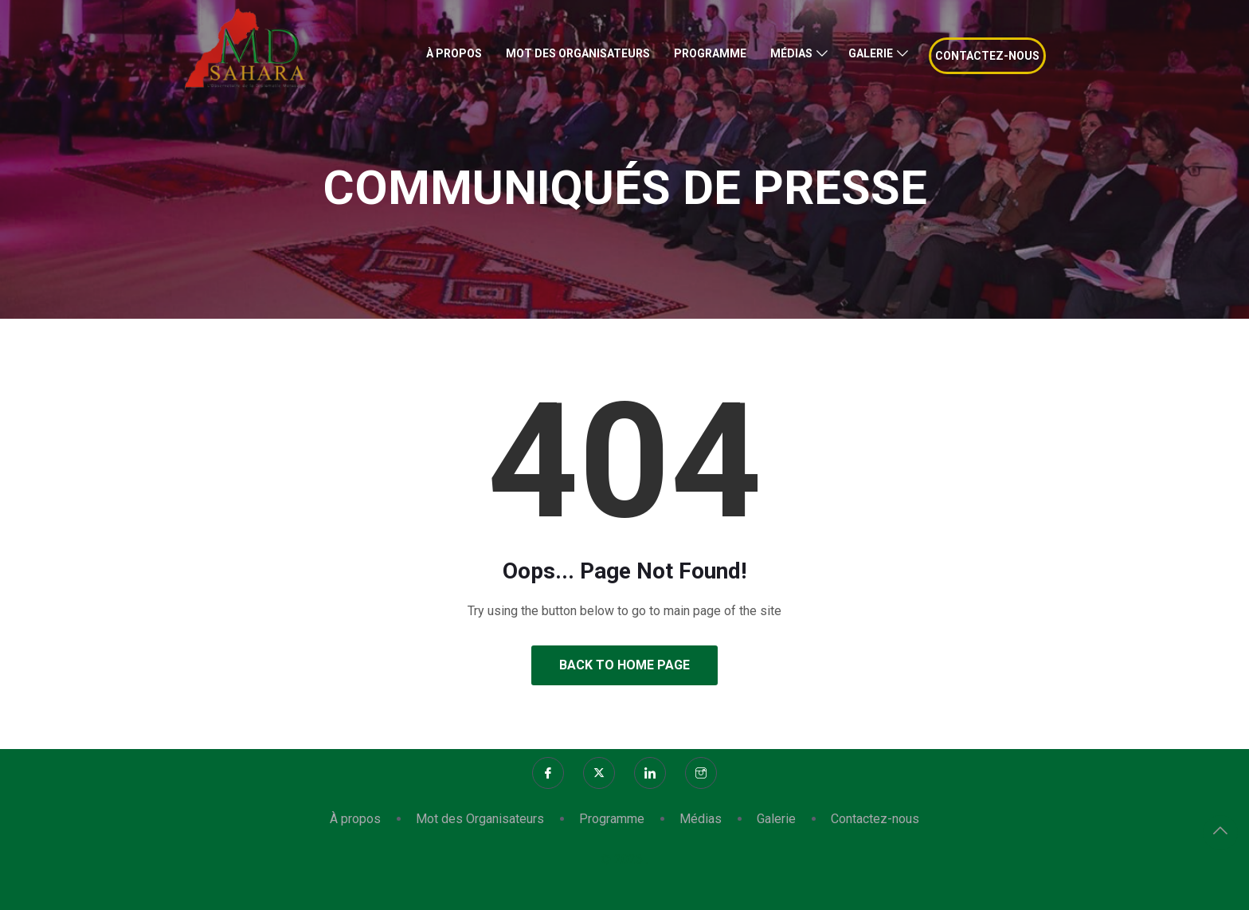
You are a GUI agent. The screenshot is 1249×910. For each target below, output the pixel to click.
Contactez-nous (987, 55)
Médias (791, 53)
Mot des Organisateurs (578, 53)
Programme (710, 53)
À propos (454, 53)
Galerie (870, 53)
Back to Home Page (624, 665)
